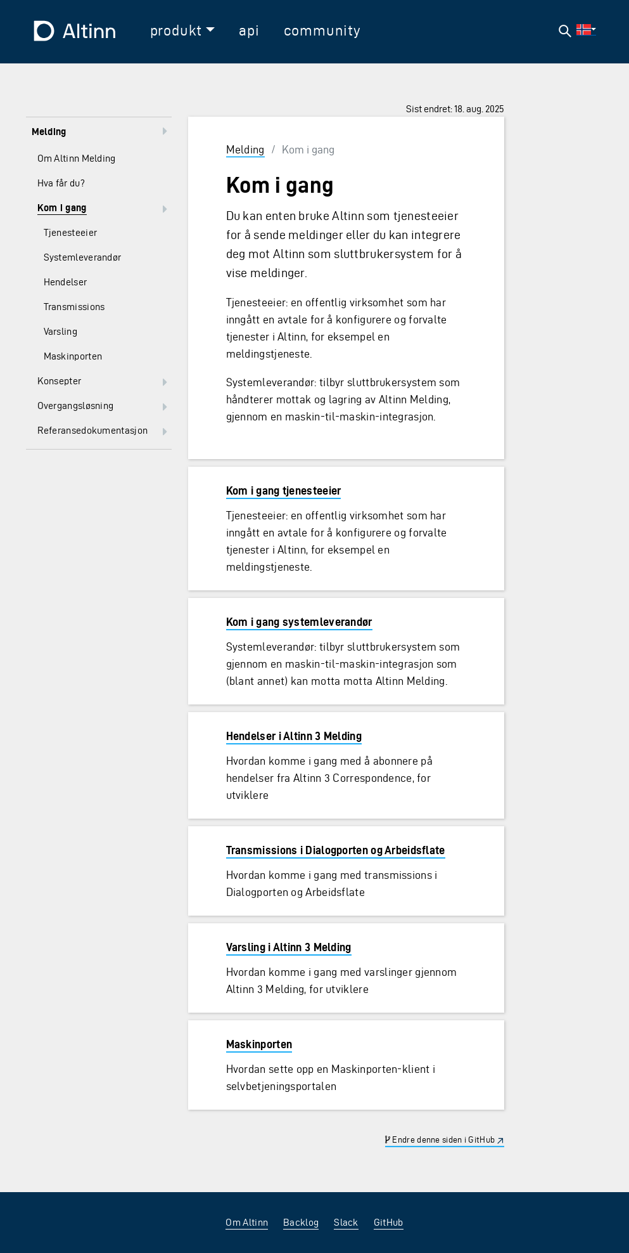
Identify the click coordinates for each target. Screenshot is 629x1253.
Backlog (301, 1222)
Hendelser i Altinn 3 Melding (294, 736)
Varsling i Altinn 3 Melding (289, 947)
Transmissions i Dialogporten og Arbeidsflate (335, 850)
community (322, 30)
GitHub (388, 1222)
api (249, 30)
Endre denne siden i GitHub (440, 1140)
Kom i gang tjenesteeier (283, 490)
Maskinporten (259, 1044)
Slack (346, 1222)
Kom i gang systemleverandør (299, 622)
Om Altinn (247, 1222)
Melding (245, 149)
